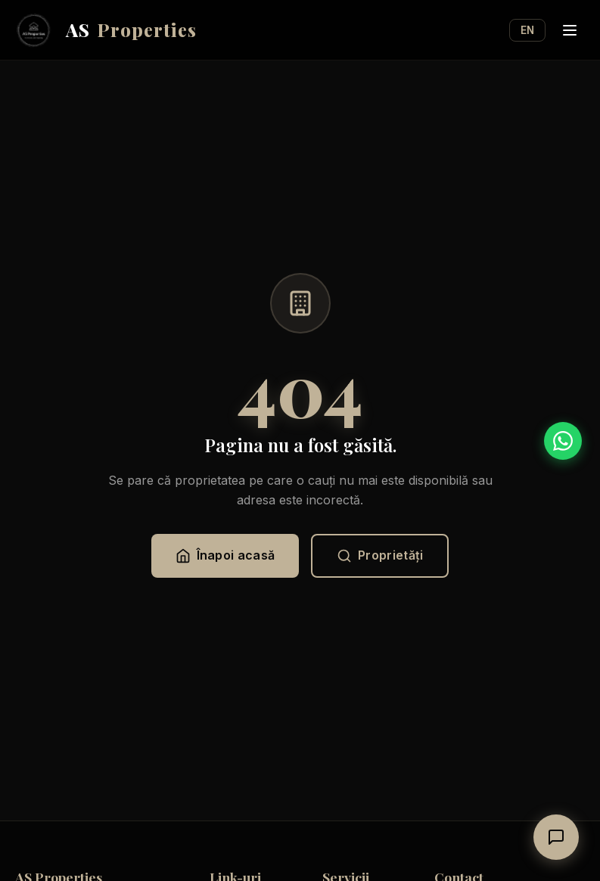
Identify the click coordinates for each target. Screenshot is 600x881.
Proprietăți (380, 555)
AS (106, 30)
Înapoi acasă (225, 555)
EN (527, 30)
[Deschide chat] (556, 837)
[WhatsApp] (563, 441)
